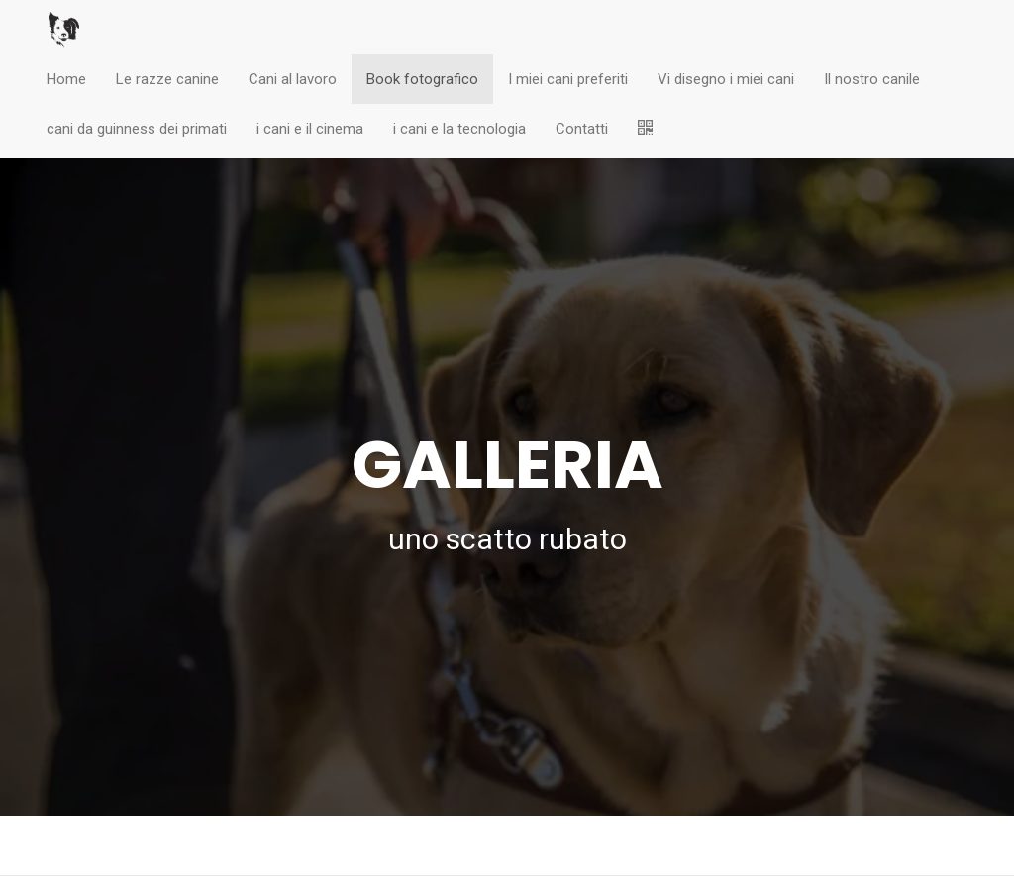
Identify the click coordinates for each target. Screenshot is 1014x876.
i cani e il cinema (309, 129)
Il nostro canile (872, 79)
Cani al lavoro (293, 79)
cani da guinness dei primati (137, 129)
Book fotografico (422, 79)
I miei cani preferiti (568, 79)
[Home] (64, 29)
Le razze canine (167, 79)
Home (66, 79)
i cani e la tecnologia (459, 129)
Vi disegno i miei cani (726, 79)
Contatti (582, 129)
